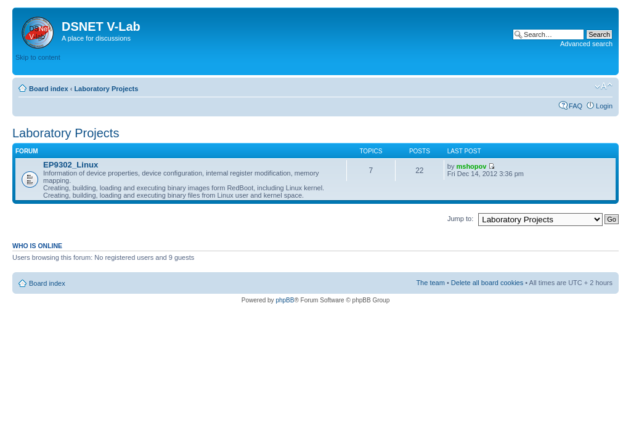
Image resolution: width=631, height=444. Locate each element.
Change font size (604, 86)
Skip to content (37, 57)
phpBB (284, 300)
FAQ (575, 106)
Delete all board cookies (487, 282)
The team (430, 282)
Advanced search (586, 43)
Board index (48, 88)
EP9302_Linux (70, 164)
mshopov (472, 166)
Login (604, 106)
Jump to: (460, 218)
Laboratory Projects (106, 88)
